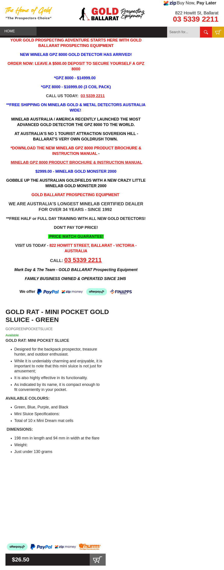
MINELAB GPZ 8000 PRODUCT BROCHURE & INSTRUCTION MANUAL (76, 162)
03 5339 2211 (196, 19)
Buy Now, (190, 3)
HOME (9, 31)
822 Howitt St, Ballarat (197, 12)
